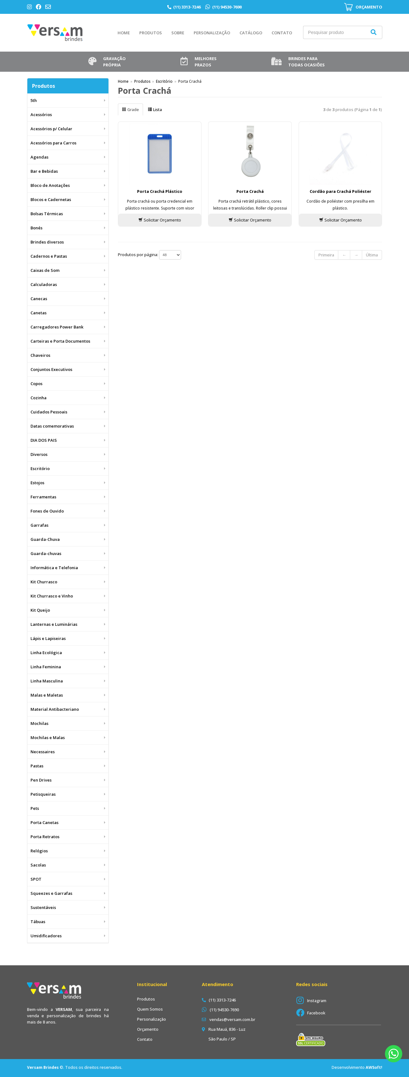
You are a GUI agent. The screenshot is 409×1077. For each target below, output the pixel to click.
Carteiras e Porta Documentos (60, 341)
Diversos (38, 454)
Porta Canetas (44, 822)
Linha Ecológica (46, 652)
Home (124, 33)
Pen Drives (41, 780)
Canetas (38, 313)
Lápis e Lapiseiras (48, 638)
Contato (282, 33)
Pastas (36, 766)
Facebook (316, 1013)
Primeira (326, 255)
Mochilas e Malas (47, 737)
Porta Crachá (250, 191)
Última (372, 255)
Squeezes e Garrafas (51, 893)
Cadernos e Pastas (48, 256)
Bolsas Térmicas (46, 213)
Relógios (39, 851)
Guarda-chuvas (45, 553)
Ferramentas (43, 497)
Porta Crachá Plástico (159, 191)
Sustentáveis (43, 907)
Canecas (38, 298)
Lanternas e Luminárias (53, 624)
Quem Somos (150, 1009)
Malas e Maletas (46, 695)
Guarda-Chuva (45, 539)
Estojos (37, 482)
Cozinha (38, 398)
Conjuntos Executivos (51, 369)
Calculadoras (43, 284)
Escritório (40, 468)
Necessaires (42, 751)
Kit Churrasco (43, 582)
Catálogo (251, 33)
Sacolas (38, 865)
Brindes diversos (47, 242)
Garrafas (39, 525)
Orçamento (147, 1029)
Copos (36, 383)
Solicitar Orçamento (159, 220)
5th (33, 100)
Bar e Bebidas (44, 171)
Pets (34, 808)
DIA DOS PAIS (43, 440)
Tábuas (37, 921)
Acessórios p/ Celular (51, 129)
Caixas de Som (44, 270)
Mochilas (39, 723)
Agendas (39, 157)
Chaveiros (40, 355)
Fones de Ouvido (47, 511)
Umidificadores (46, 936)
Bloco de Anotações (50, 185)
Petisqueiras (43, 794)
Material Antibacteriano (54, 709)
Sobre (177, 33)
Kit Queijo (40, 610)
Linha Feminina (45, 667)
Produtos (150, 33)
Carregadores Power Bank (56, 327)
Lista (155, 109)
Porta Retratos (44, 836)
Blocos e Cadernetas (50, 199)
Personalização (212, 33)
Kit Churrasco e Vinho (51, 596)
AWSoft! (374, 1067)
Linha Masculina (46, 681)
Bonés (36, 228)
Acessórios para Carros (53, 143)
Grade (130, 109)
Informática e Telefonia (54, 567)
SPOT (35, 879)
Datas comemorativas (52, 426)
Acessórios (41, 114)
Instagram (316, 1000)
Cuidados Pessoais (48, 412)
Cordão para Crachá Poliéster (340, 191)
